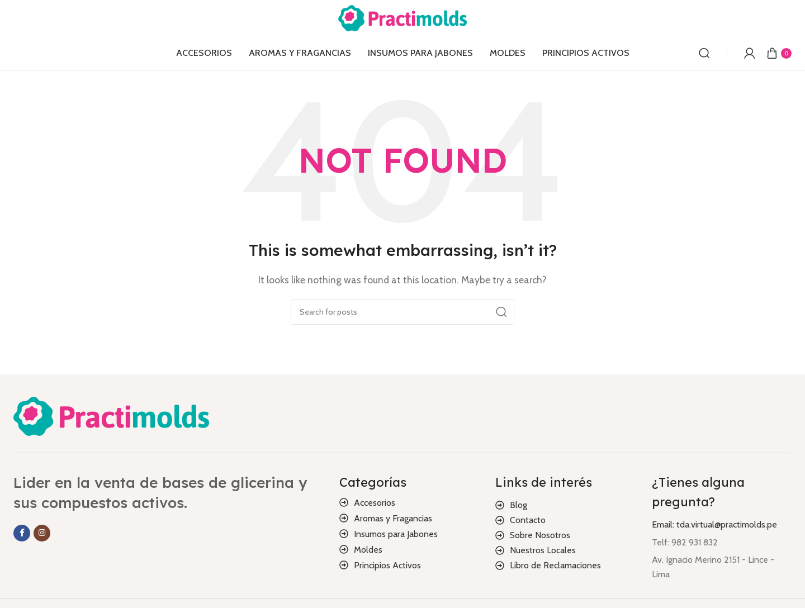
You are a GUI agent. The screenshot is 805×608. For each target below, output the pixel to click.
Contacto (528, 520)
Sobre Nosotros (540, 535)
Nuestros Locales (543, 550)
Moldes (368, 549)
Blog (518, 505)
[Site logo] (402, 17)
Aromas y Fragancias (393, 518)
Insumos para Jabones (396, 534)
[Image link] (111, 415)
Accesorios (374, 502)
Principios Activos (387, 565)
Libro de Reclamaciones (555, 565)
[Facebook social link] (21, 533)
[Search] (704, 53)
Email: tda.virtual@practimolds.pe (714, 524)
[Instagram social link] (42, 533)
